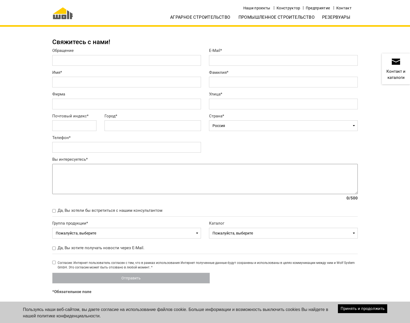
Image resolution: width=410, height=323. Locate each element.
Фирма (58, 94)
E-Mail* (215, 50)
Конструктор (288, 8)
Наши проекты (256, 8)
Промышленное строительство (276, 17)
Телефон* (61, 137)
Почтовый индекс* (70, 116)
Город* (111, 116)
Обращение (63, 50)
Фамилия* (218, 72)
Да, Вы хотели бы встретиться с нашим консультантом (110, 210)
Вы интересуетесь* (70, 159)
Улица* (215, 94)
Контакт (344, 8)
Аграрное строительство (200, 17)
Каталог (216, 223)
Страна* (216, 116)
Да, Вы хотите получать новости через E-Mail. (101, 247)
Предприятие (318, 8)
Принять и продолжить (363, 308)
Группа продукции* (70, 223)
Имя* (57, 72)
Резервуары (336, 17)
